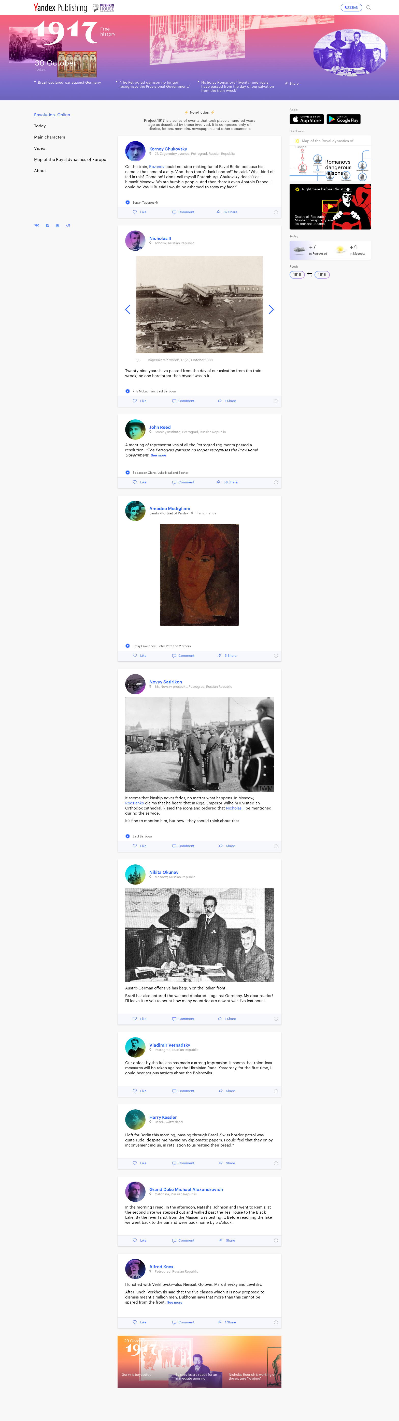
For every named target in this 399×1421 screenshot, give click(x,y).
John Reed (160, 427)
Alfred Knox (161, 1267)
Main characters (49, 137)
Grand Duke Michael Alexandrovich (186, 1189)
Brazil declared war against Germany (69, 82)
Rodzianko (134, 803)
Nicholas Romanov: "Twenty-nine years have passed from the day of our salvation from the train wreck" (237, 87)
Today (40, 126)
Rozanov (156, 167)
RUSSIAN (351, 7)
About (40, 171)
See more (158, 455)
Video (39, 148)
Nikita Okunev (164, 872)
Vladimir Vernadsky (169, 1045)
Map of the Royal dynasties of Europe (70, 160)
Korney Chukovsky (168, 149)
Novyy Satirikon (165, 682)
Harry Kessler (163, 1117)
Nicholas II (160, 238)
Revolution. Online (52, 115)
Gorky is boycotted (136, 1374)
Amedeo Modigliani (169, 509)
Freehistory (108, 31)
